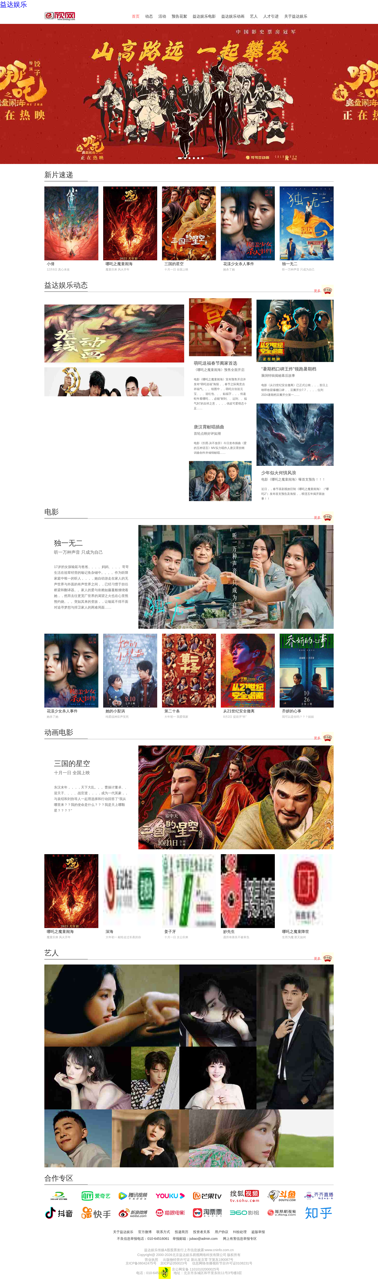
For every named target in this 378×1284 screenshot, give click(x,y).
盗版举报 (258, 1232)
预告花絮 (179, 16)
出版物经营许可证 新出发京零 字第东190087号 (198, 1260)
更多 (324, 291)
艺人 (254, 16)
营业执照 (151, 1260)
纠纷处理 (240, 1232)
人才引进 (271, 16)
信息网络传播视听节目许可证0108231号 (222, 1263)
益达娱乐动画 (232, 16)
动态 (149, 16)
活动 (162, 16)
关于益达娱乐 (295, 16)
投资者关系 (201, 1232)
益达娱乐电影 (204, 16)
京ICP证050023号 (173, 1263)
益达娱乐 (13, 4)
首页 (136, 16)
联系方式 (163, 1232)
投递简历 (181, 1232)
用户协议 (221, 1232)
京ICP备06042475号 (141, 1263)
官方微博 (145, 1232)
